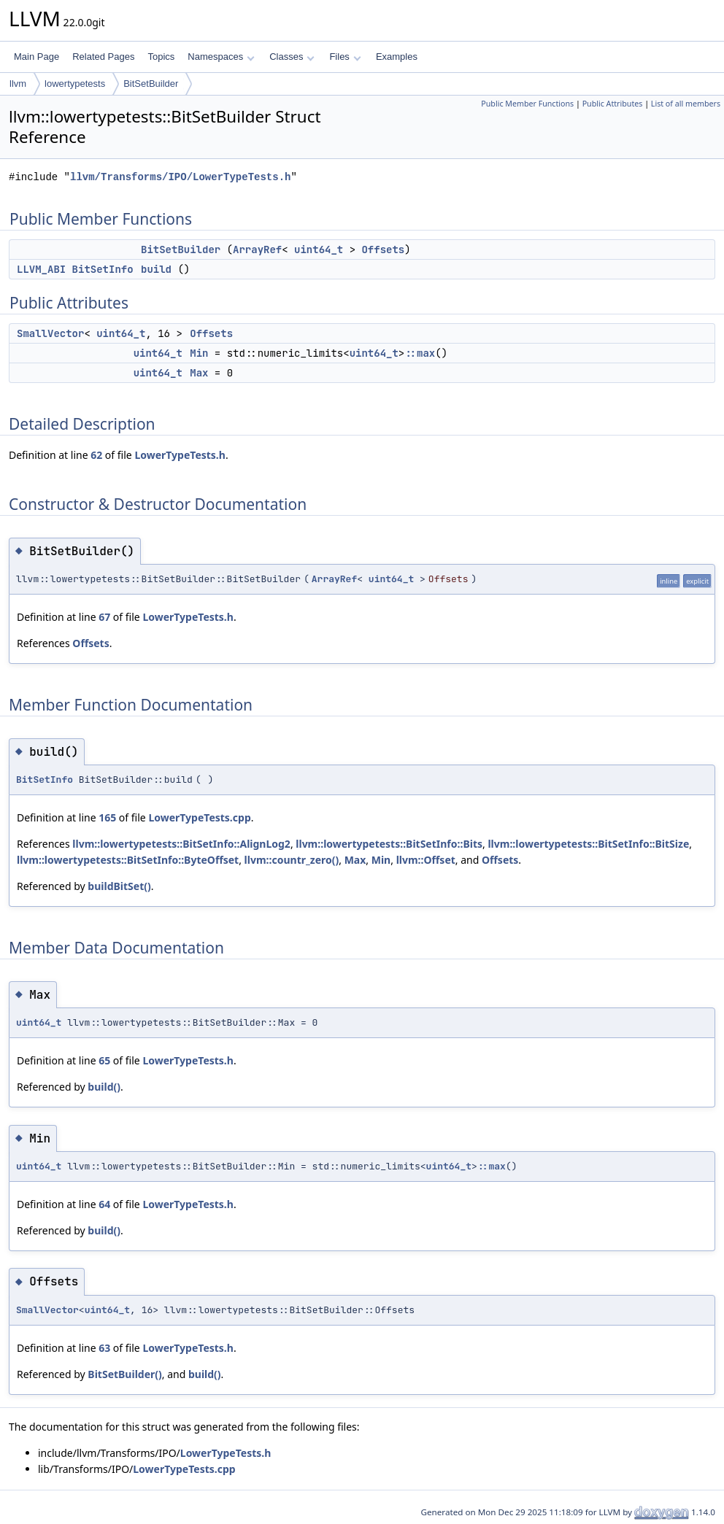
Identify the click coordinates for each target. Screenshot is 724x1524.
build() (104, 1087)
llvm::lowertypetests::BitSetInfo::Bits (389, 844)
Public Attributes (612, 103)
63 (104, 1348)
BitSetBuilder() (124, 1374)
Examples (396, 56)
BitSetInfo (103, 269)
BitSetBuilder (150, 83)
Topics (160, 56)
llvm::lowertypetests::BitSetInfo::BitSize (588, 844)
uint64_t (318, 249)
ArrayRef (257, 249)
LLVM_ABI (41, 269)
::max (419, 353)
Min (199, 353)
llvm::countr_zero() (291, 860)
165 (107, 817)
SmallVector (50, 333)
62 (96, 455)
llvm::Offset (425, 860)
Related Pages (103, 56)
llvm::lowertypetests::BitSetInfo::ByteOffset (128, 860)
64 (104, 1204)
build (156, 269)
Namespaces (221, 56)
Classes (292, 56)
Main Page (36, 56)
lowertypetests (75, 83)
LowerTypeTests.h (180, 455)
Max (199, 372)
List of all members (685, 103)
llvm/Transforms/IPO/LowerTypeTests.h (180, 177)
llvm (17, 83)
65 (104, 1060)
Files (345, 56)
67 (104, 617)
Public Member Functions (527, 103)
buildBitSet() (119, 886)
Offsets (382, 249)
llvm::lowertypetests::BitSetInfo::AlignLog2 (181, 844)
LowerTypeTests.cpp (199, 817)
